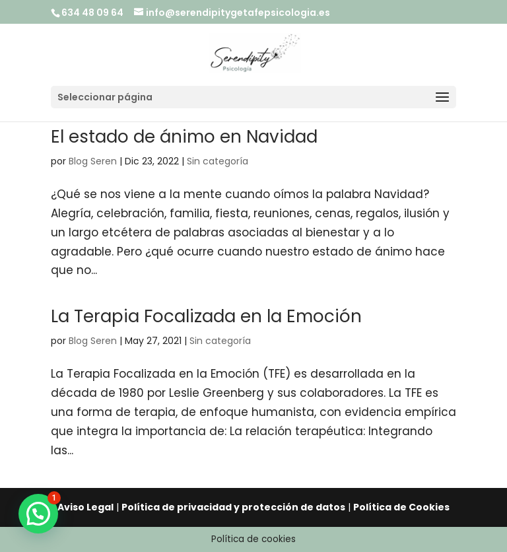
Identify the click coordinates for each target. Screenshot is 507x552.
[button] (38, 514)
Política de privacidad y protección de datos (233, 507)
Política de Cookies (401, 507)
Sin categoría (217, 161)
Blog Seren (93, 161)
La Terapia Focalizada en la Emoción (206, 316)
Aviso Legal (85, 507)
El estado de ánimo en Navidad (184, 137)
